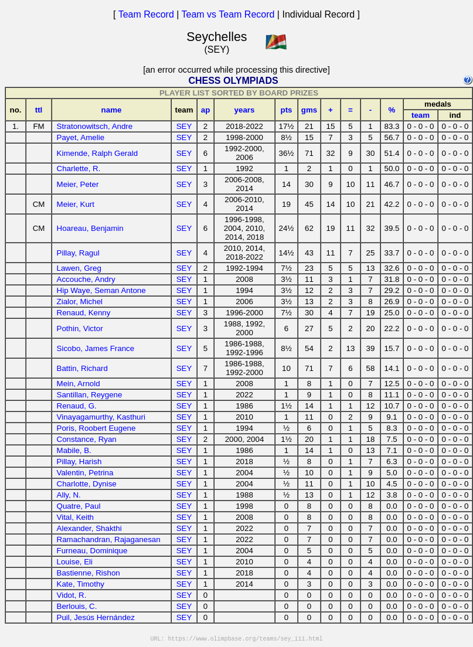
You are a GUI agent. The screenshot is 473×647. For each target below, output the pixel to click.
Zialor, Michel (80, 301)
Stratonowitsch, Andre (95, 126)
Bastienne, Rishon (88, 572)
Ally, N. (69, 495)
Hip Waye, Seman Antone (101, 290)
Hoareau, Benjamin (90, 228)
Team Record (146, 14)
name (111, 109)
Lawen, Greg (79, 268)
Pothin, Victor (80, 328)
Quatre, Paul (79, 506)
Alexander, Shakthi (89, 528)
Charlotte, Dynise (87, 483)
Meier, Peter (78, 184)
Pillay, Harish (79, 461)
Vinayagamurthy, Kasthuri (101, 417)
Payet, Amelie (81, 137)
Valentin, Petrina (85, 472)
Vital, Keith (75, 517)
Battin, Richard (82, 368)
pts (286, 109)
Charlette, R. (79, 168)
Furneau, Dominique (92, 550)
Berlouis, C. (77, 606)
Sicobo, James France (96, 348)
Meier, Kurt (75, 204)
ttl (39, 109)
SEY (184, 126)
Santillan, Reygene (89, 394)
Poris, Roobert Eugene (96, 428)
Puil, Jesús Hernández (96, 617)
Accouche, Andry (86, 279)
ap (205, 109)
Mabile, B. (74, 450)
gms (309, 109)
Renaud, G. (77, 405)
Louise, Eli (75, 561)
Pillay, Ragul (78, 252)
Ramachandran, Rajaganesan (109, 539)
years (244, 109)
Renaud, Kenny (84, 312)
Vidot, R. (72, 595)
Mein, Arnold (78, 383)
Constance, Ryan (87, 439)
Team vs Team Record (228, 14)
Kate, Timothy (81, 584)
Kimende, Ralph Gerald (97, 153)
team (420, 115)
